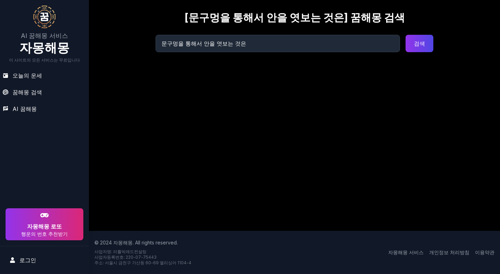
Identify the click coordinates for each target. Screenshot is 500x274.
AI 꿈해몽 (20, 108)
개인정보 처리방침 (449, 252)
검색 (419, 43)
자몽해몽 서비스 (406, 252)
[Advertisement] (43, 162)
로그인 (23, 260)
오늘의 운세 (22, 75)
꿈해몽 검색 (22, 92)
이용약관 (484, 252)
